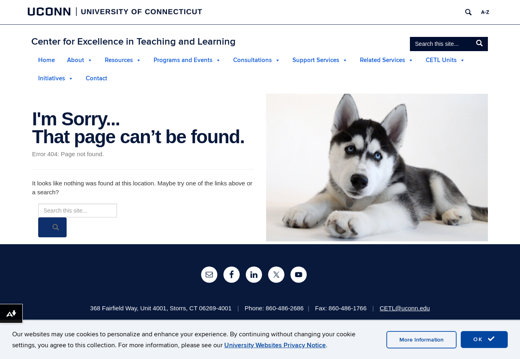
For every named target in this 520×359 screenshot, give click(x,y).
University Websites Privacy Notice (275, 345)
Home (46, 60)
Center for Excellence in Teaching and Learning (133, 41)
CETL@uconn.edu (405, 308)
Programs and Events (183, 60)
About (75, 60)
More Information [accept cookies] (421, 339)
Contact (96, 78)
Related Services (382, 60)
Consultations (252, 60)
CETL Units (441, 60)
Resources (119, 60)
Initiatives (51, 78)
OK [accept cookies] (484, 339)
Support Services (315, 60)
